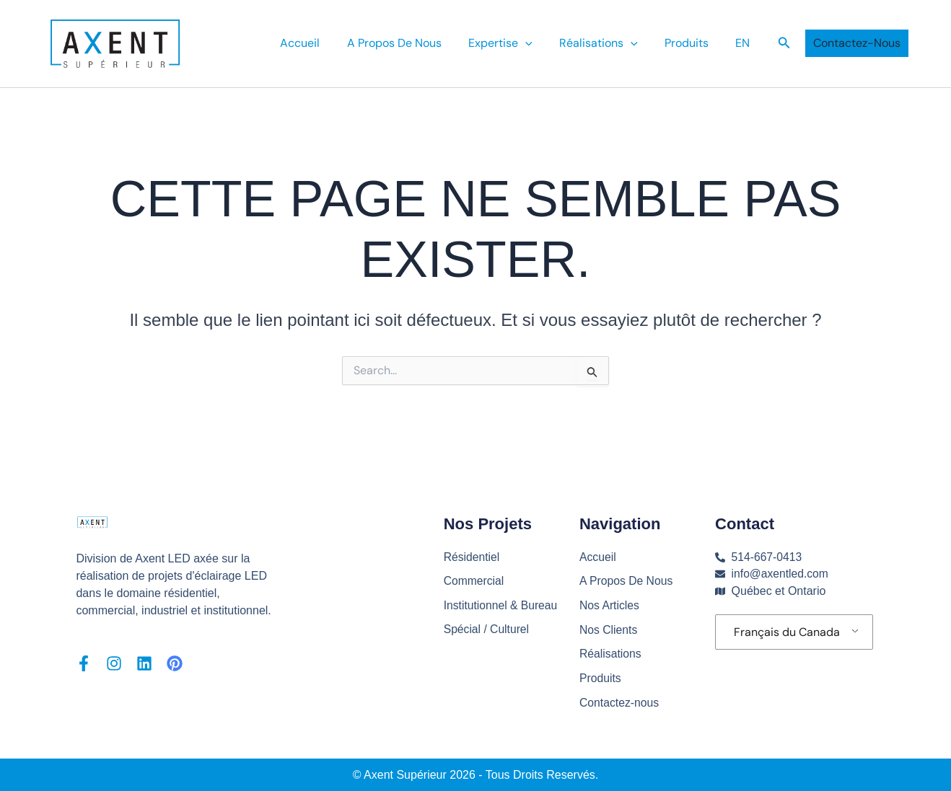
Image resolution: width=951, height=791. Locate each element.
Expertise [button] (514, 43)
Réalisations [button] (608, 43)
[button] (539, 43)
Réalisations (610, 653)
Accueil (321, 42)
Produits (692, 42)
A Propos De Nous (411, 42)
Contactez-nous (619, 702)
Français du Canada (787, 630)
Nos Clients (609, 628)
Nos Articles (609, 604)
